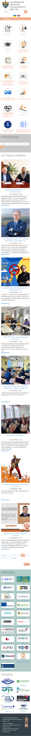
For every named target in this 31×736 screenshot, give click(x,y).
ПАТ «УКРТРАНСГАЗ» (23, 600)
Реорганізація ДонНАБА (8, 131)
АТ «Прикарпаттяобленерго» (23, 661)
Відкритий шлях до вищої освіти (23, 131)
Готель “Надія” (7, 635)
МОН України (8, 583)
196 (27, 555)
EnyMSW (8, 685)
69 (25, 144)
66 (15, 144)
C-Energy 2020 (23, 694)
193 (15, 555)
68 (21, 144)
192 (11, 555)
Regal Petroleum (8, 643)
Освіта (8, 51)
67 (18, 144)
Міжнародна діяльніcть (23, 51)
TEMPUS (8, 609)
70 (28, 144)
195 (23, 555)
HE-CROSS (23, 711)
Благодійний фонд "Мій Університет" (8, 115)
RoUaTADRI (7, 702)
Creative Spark (23, 702)
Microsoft (23, 617)
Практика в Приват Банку (23, 609)
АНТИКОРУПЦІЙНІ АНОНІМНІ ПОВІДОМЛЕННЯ (8, 83)
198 (6, 558)
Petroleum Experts (7, 670)
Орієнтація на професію (15, 435)
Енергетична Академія (23, 83)
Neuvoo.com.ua (7, 617)
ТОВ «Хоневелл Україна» (23, 626)
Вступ (7, 35)
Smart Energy (23, 635)
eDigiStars (7, 711)
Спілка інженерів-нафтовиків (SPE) (7, 99)
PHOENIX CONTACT (7, 626)
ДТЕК (23, 592)
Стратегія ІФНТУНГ (23, 99)
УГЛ (23, 583)
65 (11, 144)
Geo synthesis (7, 600)
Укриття (23, 115)
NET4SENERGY (23, 685)
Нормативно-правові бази (8, 67)
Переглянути (5, 205)
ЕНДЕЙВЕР (23, 643)
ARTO (7, 652)
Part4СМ (8, 694)
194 (19, 555)
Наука (23, 35)
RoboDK (8, 660)
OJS (23, 652)
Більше (27, 564)
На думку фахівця (23, 67)
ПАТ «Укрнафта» (8, 592)
